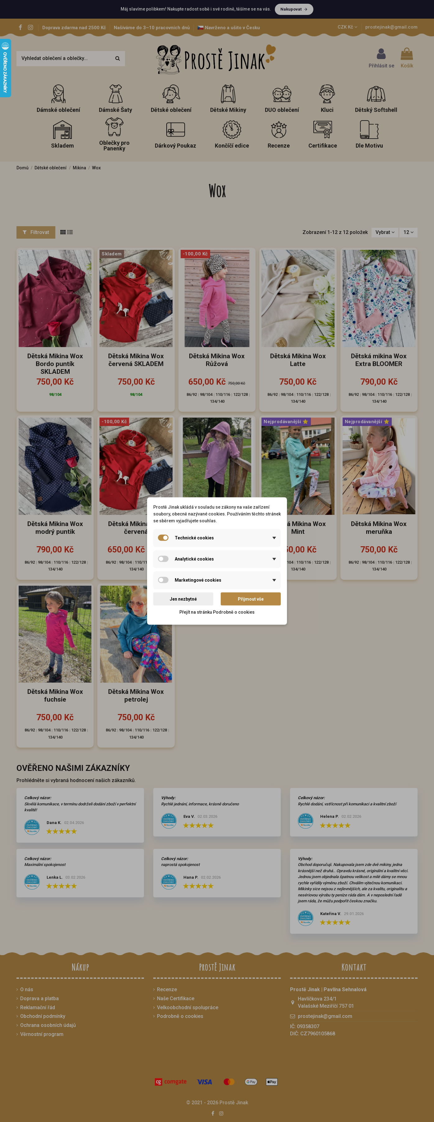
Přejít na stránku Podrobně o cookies (217, 612)
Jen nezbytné (183, 598)
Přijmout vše (251, 598)
